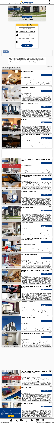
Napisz (53, 422)
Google (19, 408)
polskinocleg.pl (26, 2)
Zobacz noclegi (46, 75)
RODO (2, 414)
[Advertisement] (27, 358)
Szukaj (27, 45)
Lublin (3, 73)
